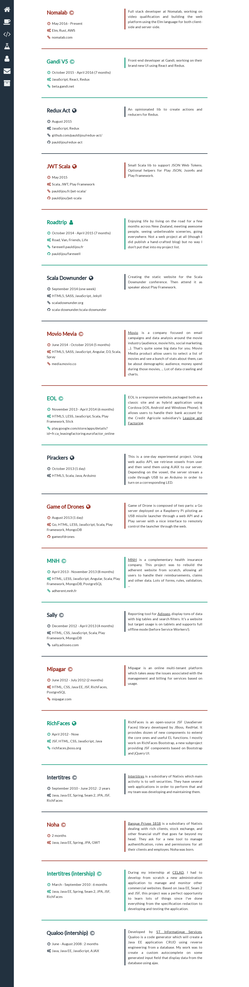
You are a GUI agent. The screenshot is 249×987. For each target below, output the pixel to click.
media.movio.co (64, 364)
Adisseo (164, 614)
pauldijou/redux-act (67, 142)
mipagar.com (61, 699)
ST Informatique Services (179, 932)
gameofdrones (63, 536)
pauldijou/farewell (66, 254)
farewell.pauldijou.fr (68, 247)
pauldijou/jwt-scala (66, 198)
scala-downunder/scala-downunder (79, 309)
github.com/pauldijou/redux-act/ (77, 135)
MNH (132, 559)
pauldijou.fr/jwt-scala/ (69, 191)
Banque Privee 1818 (144, 823)
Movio (133, 332)
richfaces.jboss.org (66, 748)
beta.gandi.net (63, 86)
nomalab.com (62, 37)
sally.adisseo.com (65, 645)
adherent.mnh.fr (64, 591)
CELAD (178, 872)
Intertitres (136, 776)
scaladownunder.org (67, 303)
